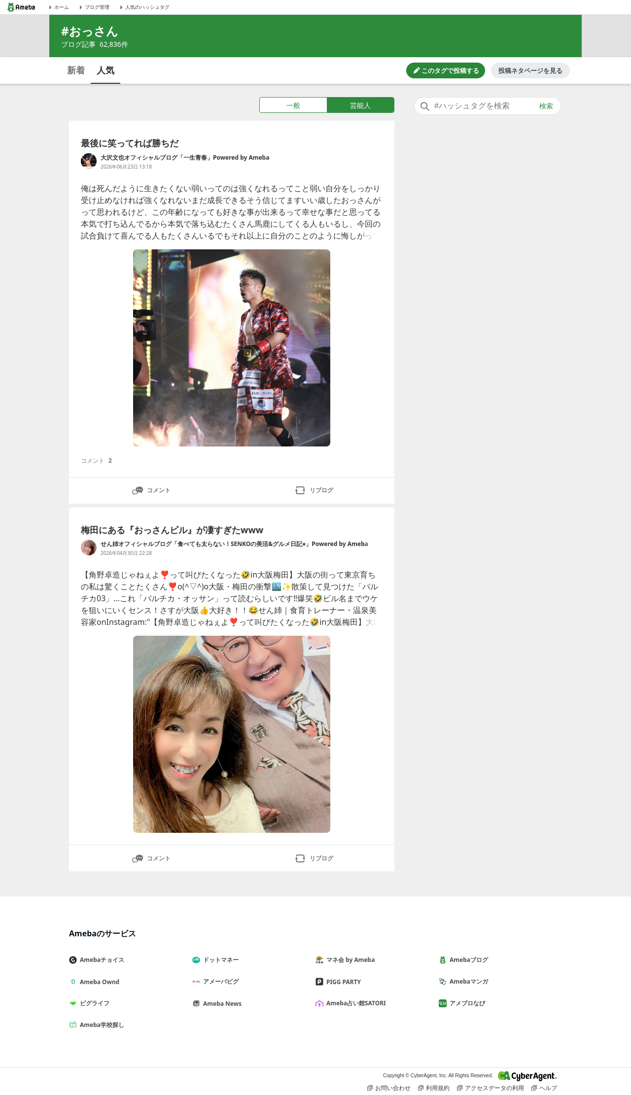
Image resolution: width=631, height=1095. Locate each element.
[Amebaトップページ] (21, 7)
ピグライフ (93, 1003)
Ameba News (220, 1003)
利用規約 (434, 1088)
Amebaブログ (467, 960)
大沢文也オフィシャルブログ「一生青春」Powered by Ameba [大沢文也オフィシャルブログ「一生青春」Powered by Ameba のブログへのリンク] (185, 157)
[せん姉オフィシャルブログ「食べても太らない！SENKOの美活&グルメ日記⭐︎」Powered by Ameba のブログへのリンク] (89, 547)
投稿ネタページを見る (530, 70)
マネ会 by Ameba (349, 960)
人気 (105, 70)
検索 (546, 106)
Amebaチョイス (100, 960)
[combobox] (487, 106)
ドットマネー (219, 960)
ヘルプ (544, 1088)
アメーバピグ (219, 981)
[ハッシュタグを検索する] (487, 106)
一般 (293, 105)
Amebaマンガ (467, 981)
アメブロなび (466, 1003)
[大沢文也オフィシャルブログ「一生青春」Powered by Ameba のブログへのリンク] (89, 161)
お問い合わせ (389, 1088)
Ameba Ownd (98, 982)
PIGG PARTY (342, 982)
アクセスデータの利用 (490, 1088)
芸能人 (360, 105)
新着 (76, 70)
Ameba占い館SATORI (355, 1003)
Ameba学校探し (100, 1025)
